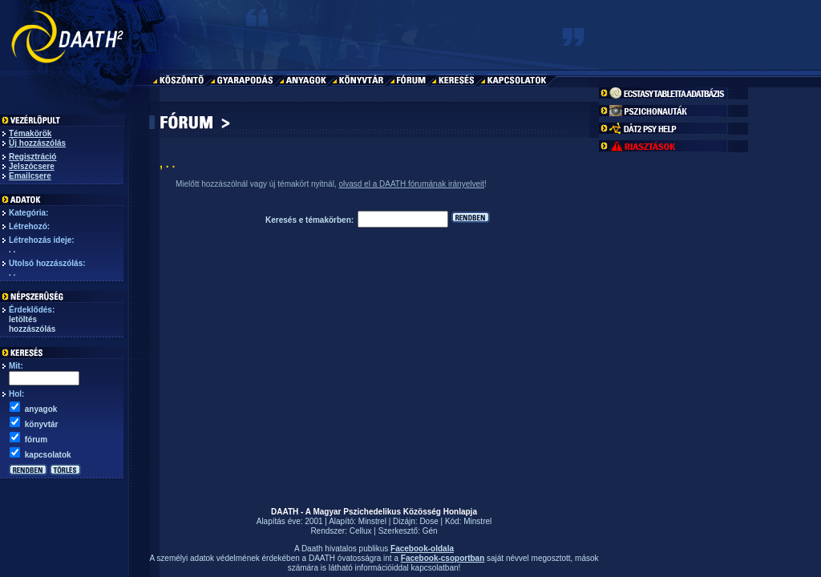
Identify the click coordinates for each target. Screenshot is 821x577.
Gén (430, 531)
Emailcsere (30, 175)
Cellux (361, 531)
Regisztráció (32, 156)
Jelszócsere (32, 166)
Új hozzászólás (37, 143)
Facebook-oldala (422, 548)
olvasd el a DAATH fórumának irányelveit (411, 184)
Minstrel (372, 521)
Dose (428, 521)
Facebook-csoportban (442, 558)
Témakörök (30, 133)
